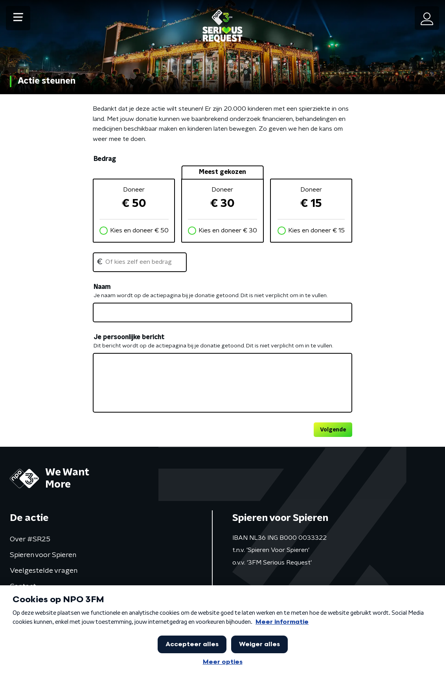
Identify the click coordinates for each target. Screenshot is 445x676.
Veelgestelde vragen (43, 570)
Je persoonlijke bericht (129, 337)
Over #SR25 (30, 539)
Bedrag (105, 159)
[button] (18, 18)
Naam (102, 287)
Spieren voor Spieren (43, 555)
